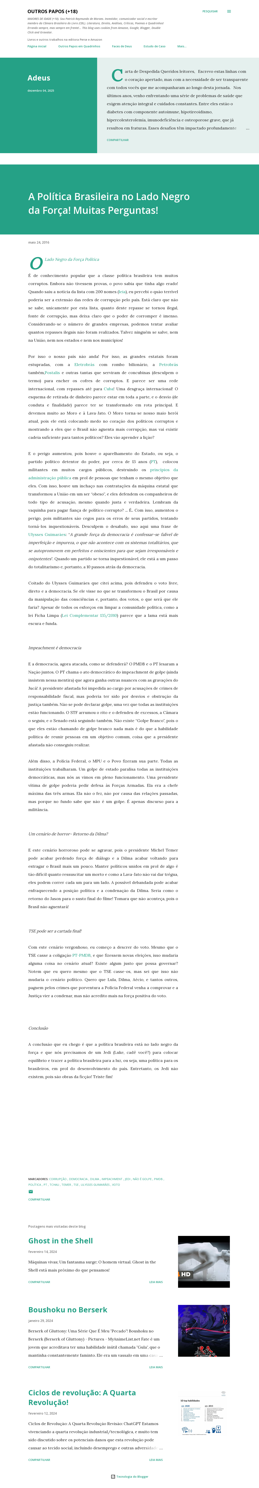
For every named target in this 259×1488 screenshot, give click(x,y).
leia (122, 291)
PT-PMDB (81, 955)
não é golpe (142, 1179)
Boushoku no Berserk (67, 1310)
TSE (76, 1185)
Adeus (39, 78)
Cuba (109, 388)
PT (153, 461)
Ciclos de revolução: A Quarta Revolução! (82, 1397)
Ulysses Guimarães (47, 534)
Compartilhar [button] (118, 140)
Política (35, 1185)
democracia (78, 1179)
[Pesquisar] (210, 11)
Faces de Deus (122, 46)
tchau (55, 1185)
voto (116, 1185)
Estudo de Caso (155, 46)
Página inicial (37, 46)
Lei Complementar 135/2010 (89, 615)
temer (67, 1185)
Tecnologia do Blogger (129, 1476)
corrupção (58, 1179)
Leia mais (156, 1282)
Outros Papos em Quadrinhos (79, 46)
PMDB (158, 1179)
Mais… (182, 46)
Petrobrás (168, 364)
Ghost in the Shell (60, 1241)
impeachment (112, 1179)
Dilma (95, 1179)
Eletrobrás (84, 364)
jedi (128, 1179)
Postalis (52, 372)
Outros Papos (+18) (53, 11)
